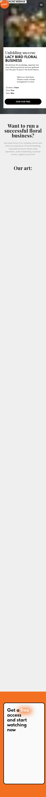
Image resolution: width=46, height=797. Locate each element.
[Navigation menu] (41, 5)
